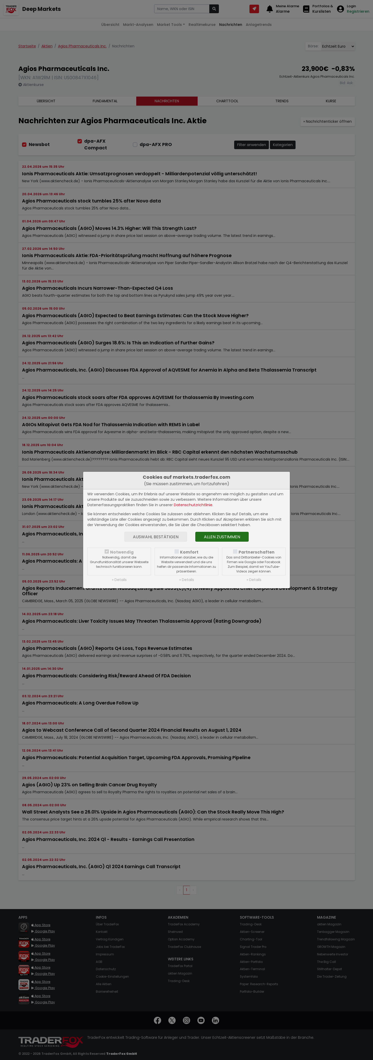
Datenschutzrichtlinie (193, 504)
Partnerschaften (257, 552)
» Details (119, 579)
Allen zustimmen (222, 537)
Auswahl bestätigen (155, 537)
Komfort (189, 552)
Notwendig (122, 552)
